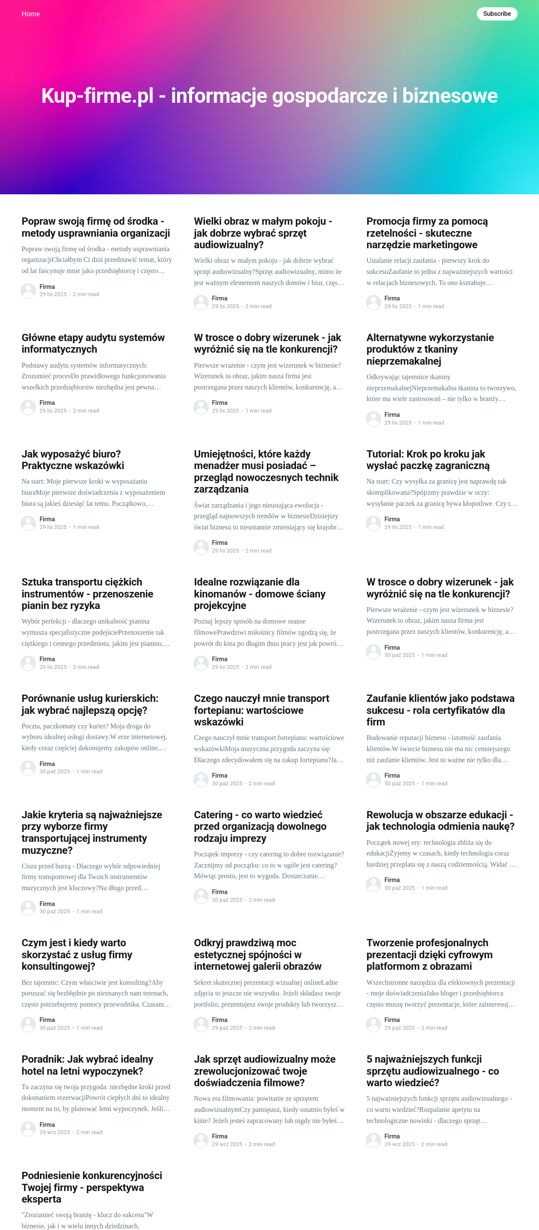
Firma (47, 286)
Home (30, 14)
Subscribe (497, 14)
